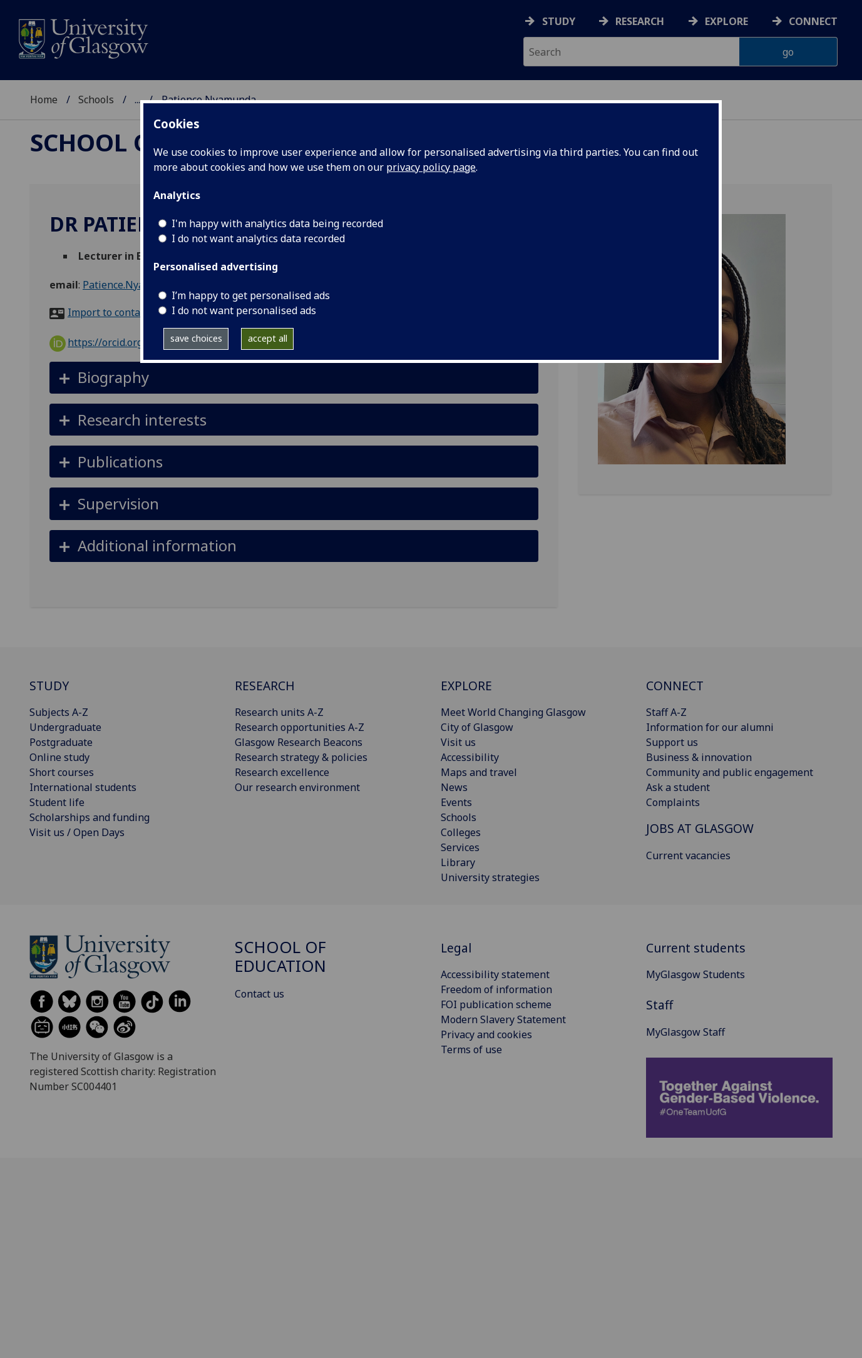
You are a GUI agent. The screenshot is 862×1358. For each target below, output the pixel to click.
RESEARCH (265, 685)
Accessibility (470, 757)
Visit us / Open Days (77, 832)
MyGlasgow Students (695, 974)
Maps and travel (479, 772)
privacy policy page (431, 167)
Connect (813, 21)
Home (44, 99)
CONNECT (675, 685)
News (454, 787)
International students (82, 787)
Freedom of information (496, 989)
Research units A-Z (279, 712)
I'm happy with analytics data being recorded (277, 223)
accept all (267, 338)
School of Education (280, 956)
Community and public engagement (729, 772)
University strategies (490, 877)
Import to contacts (110, 312)
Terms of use (471, 1049)
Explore (726, 21)
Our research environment (297, 787)
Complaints (673, 802)
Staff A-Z (666, 712)
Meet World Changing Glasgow (513, 712)
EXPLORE (466, 685)
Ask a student (678, 787)
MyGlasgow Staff (685, 1032)
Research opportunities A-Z (299, 727)
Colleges (461, 832)
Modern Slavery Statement (503, 1019)
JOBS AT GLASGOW (700, 828)
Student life (57, 802)
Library (458, 862)
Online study (59, 757)
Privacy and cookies (486, 1034)
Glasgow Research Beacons (298, 742)
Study (558, 21)
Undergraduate (65, 727)
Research (639, 21)
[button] (293, 378)
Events (456, 802)
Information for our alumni (710, 727)
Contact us (259, 994)
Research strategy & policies (301, 757)
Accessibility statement (495, 974)
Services (460, 847)
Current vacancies (688, 855)
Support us (672, 742)
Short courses (61, 772)
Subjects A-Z (58, 712)
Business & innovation (699, 757)
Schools (96, 99)
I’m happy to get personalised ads (251, 295)
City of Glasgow (477, 727)
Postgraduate (61, 742)
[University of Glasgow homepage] (82, 37)
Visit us (458, 742)
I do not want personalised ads (244, 310)
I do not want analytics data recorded (258, 238)
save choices (196, 338)
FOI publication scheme (496, 1004)
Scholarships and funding (89, 817)
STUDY (49, 685)
